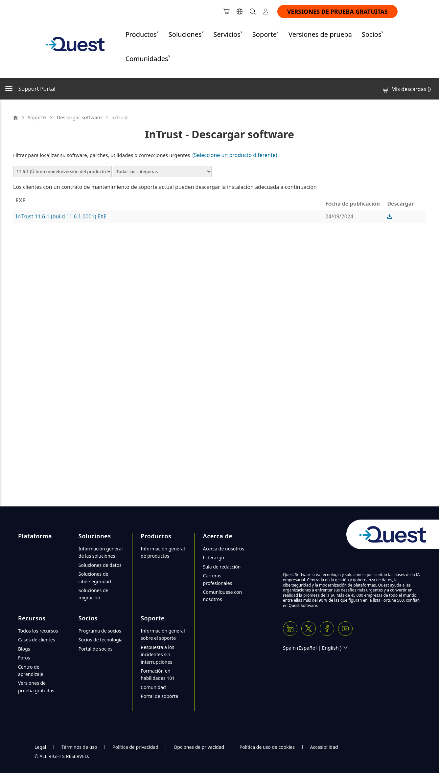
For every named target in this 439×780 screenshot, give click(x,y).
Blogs (24, 649)
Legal (40, 747)
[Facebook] (327, 628)
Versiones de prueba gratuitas (36, 686)
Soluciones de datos (100, 565)
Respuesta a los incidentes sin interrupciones (157, 654)
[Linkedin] (290, 628)
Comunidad (153, 687)
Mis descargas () (406, 89)
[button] (389, 216)
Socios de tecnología (101, 639)
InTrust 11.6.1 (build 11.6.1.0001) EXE (61, 216)
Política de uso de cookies (267, 747)
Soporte (37, 117)
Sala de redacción (222, 567)
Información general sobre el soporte (163, 634)
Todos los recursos (38, 631)
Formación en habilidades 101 (157, 674)
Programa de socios (100, 631)
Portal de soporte (159, 696)
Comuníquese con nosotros (222, 595)
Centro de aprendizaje (30, 670)
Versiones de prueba (320, 34)
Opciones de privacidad (198, 747)
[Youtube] (345, 628)
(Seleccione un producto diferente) (234, 155)
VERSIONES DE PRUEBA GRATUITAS (337, 11)
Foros (24, 658)
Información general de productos (163, 552)
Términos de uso (79, 747)
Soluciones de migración (93, 594)
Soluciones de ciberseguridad (95, 577)
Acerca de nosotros (223, 549)
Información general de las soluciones (101, 552)
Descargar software (79, 117)
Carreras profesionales (217, 579)
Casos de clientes (36, 639)
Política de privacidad (135, 747)
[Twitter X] (308, 628)
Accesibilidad (324, 747)
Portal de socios (96, 649)
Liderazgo (213, 557)
